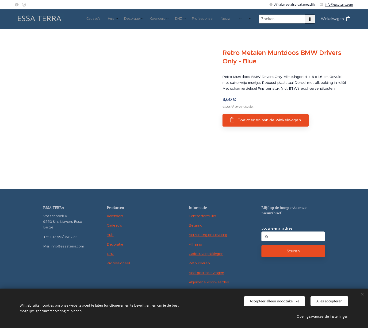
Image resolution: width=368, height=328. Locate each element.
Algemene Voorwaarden (209, 282)
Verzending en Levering (208, 234)
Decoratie (115, 244)
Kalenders (115, 216)
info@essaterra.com (339, 4)
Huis (110, 234)
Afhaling (195, 244)
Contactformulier (202, 216)
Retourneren (199, 263)
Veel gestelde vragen (206, 272)
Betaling (195, 225)
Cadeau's (114, 225)
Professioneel (118, 263)
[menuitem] (172, 19)
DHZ (110, 253)
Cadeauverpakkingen (206, 253)
